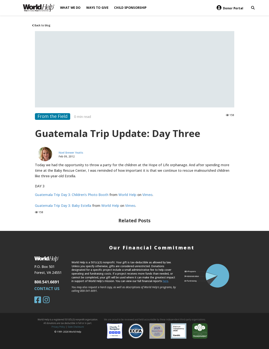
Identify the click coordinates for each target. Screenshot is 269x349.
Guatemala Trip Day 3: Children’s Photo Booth (71, 194)
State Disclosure (76, 326)
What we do (70, 8)
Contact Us (47, 288)
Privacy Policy (58, 326)
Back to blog (41, 25)
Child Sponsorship (130, 8)
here (165, 281)
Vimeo (147, 194)
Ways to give (97, 8)
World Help (127, 194)
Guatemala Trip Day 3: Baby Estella (63, 205)
